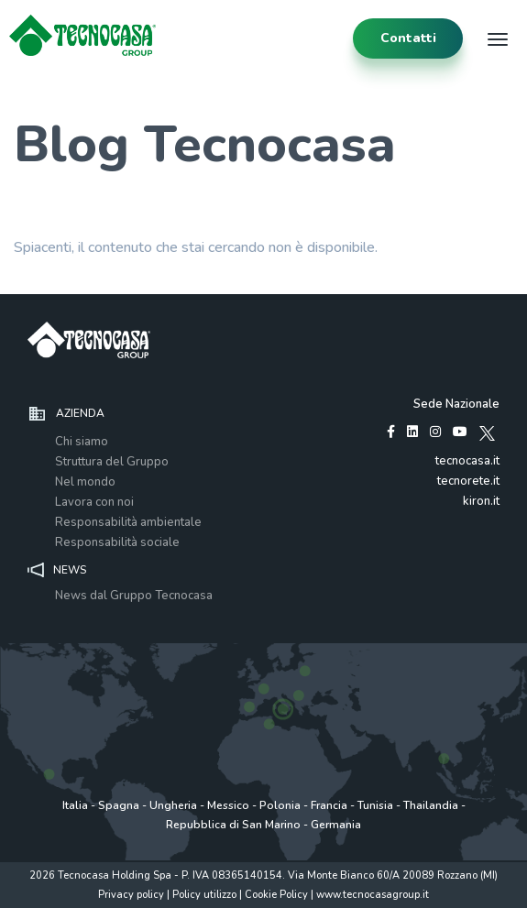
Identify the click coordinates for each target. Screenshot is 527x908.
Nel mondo (85, 482)
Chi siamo (81, 441)
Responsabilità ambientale (128, 522)
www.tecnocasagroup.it (372, 895)
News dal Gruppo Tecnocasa (134, 595)
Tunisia (375, 805)
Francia (329, 805)
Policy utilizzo (204, 895)
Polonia (280, 805)
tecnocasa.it (467, 461)
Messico (228, 805)
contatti (408, 38)
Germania (336, 824)
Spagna (118, 805)
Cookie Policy (276, 895)
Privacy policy (131, 895)
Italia (75, 805)
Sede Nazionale (456, 404)
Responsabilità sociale (117, 542)
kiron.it (481, 501)
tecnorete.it (468, 481)
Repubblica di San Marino (233, 824)
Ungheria (173, 805)
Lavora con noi (94, 502)
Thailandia (430, 805)
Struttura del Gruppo (112, 462)
